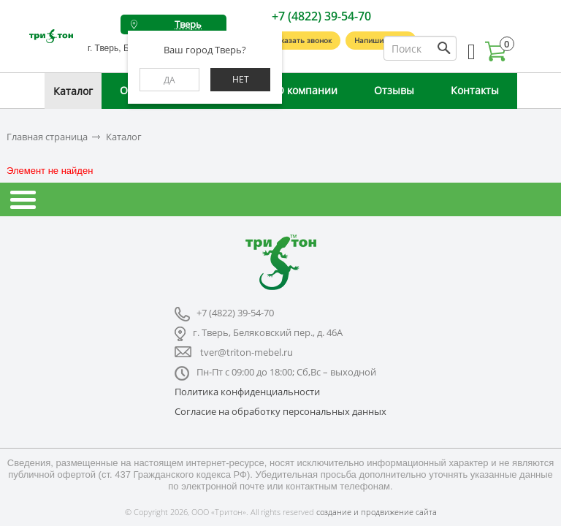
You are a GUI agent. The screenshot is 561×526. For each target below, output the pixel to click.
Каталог (73, 91)
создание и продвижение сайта (376, 511)
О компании (306, 90)
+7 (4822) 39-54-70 (321, 16)
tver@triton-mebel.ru (246, 352)
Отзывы (394, 90)
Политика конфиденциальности (247, 391)
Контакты (475, 90)
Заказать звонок (302, 40)
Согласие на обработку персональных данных (280, 411)
